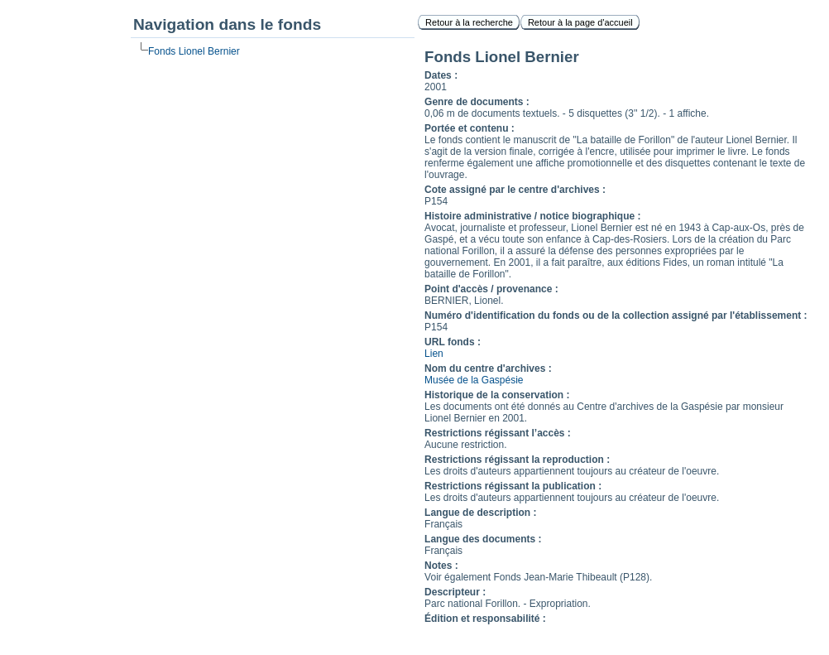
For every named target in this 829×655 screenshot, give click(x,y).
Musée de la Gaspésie (473, 380)
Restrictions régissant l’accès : (497, 433)
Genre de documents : (477, 102)
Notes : (441, 565)
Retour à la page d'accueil (580, 22)
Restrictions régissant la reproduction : (517, 459)
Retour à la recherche (469, 22)
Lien (433, 353)
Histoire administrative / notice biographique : (532, 216)
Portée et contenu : (469, 128)
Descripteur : (455, 592)
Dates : (441, 75)
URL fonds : (452, 342)
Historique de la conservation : (496, 395)
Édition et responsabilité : (485, 618)
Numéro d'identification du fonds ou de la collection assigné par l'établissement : (615, 315)
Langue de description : (480, 512)
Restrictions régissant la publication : (512, 486)
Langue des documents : (482, 539)
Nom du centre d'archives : (488, 368)
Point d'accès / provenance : (491, 289)
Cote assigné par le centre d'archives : (515, 189)
